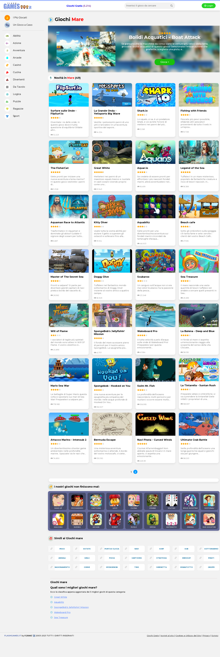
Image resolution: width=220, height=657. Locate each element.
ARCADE (96, 521)
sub (186, 549)
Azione (13, 43)
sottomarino (211, 549)
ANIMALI (190, 521)
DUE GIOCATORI (209, 521)
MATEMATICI (171, 521)
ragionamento (62, 567)
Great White (60, 597)
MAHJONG (58, 521)
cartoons (137, 558)
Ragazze (14, 109)
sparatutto (186, 567)
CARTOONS (96, 502)
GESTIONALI (209, 502)
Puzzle (13, 101)
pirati (211, 558)
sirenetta (161, 567)
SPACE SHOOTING (190, 502)
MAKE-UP (58, 502)
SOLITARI (171, 502)
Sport (12, 116)
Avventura (15, 50)
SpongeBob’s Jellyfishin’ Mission (71, 607)
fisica (112, 558)
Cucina (13, 72)
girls (87, 558)
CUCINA (134, 502)
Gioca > (164, 62)
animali (62, 558)
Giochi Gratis (74, 6)
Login (208, 5)
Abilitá (13, 36)
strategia (161, 558)
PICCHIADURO (77, 502)
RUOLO (134, 521)
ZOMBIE (152, 502)
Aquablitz (59, 602)
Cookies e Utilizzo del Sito (188, 635)
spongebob (112, 567)
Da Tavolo (15, 87)
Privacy (206, 635)
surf (161, 549)
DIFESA (152, 521)
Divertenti (15, 80)
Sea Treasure (61, 617)
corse (87, 567)
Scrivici (215, 635)
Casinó (13, 65)
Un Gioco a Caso (18, 25)
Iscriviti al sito (167, 635)
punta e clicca (112, 549)
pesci (62, 549)
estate (87, 549)
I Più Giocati (16, 18)
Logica (13, 94)
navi (137, 549)
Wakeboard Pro (62, 612)
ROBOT (115, 521)
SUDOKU (77, 521)
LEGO (115, 502)
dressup (186, 558)
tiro (136, 567)
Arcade (13, 58)
